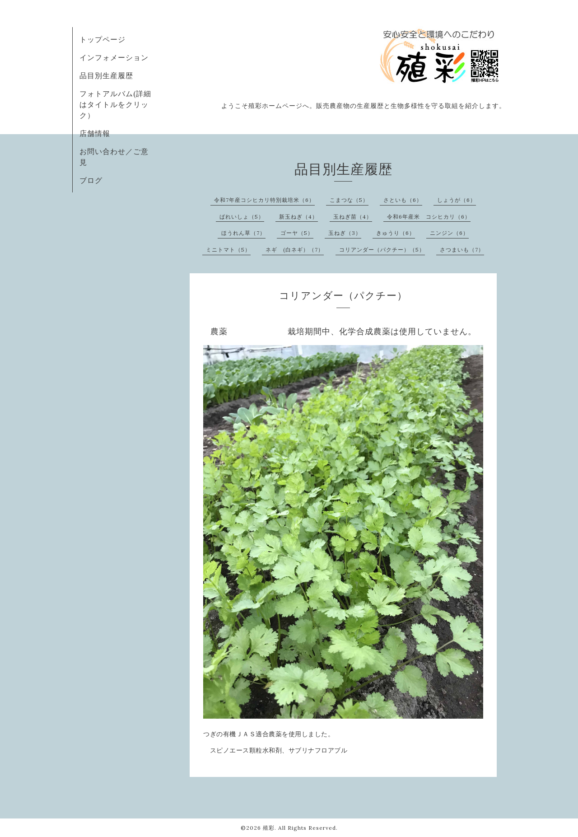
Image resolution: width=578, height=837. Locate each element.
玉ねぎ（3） (344, 232)
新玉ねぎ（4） (298, 216)
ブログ (91, 180)
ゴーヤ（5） (296, 232)
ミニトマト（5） (228, 249)
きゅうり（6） (395, 232)
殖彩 (269, 827)
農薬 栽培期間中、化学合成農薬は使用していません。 (343, 331)
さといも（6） (402, 199)
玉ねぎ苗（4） (352, 216)
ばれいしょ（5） (241, 216)
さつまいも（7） (462, 249)
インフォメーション (114, 57)
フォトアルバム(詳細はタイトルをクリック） (115, 104)
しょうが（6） (456, 199)
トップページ (102, 39)
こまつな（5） (349, 199)
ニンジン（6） (449, 232)
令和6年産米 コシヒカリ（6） (429, 216)
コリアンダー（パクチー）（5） (382, 249)
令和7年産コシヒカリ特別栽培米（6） (264, 199)
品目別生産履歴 (106, 75)
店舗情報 (94, 133)
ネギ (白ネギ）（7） (295, 249)
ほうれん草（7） (243, 232)
